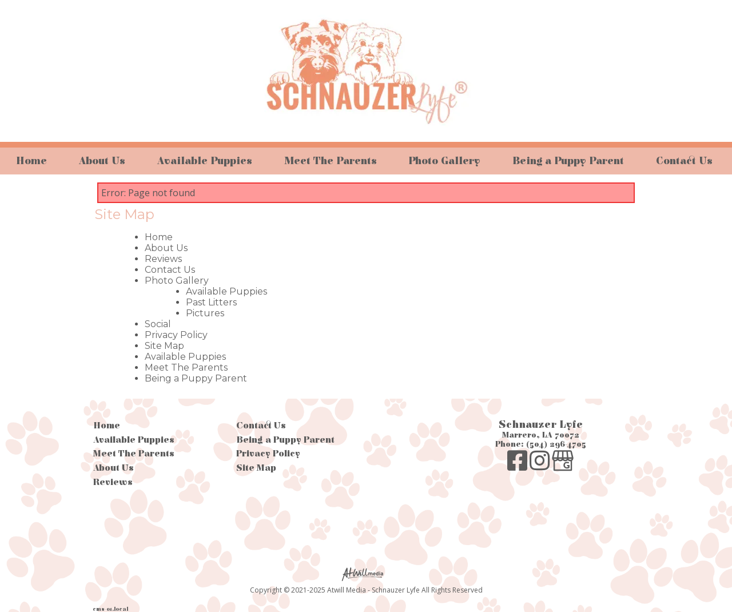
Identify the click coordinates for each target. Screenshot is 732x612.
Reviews (163, 258)
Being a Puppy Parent (568, 161)
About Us (102, 161)
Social (158, 324)
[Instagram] (541, 466)
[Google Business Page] (563, 466)
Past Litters (211, 302)
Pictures (205, 313)
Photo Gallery (444, 161)
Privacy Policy (176, 334)
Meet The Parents (330, 161)
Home (31, 161)
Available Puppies (204, 161)
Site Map (164, 345)
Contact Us (684, 161)
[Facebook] (518, 466)
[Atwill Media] (366, 573)
